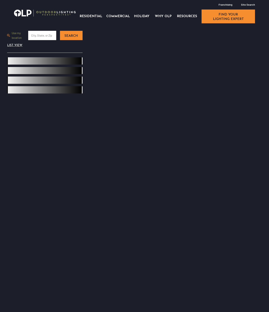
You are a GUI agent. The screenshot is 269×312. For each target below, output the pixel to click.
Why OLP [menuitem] (163, 16)
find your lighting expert (228, 17)
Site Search (248, 4)
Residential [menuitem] (91, 16)
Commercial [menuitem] (118, 16)
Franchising (225, 4)
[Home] (45, 13)
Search (71, 36)
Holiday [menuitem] (141, 16)
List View (14, 45)
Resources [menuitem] (187, 16)
